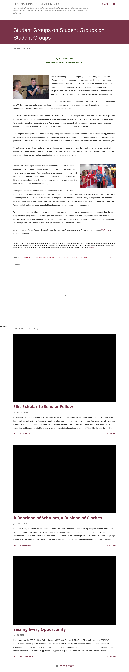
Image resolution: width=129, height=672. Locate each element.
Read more (111, 434)
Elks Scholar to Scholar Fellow (43, 406)
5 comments (25, 434)
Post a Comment (27, 656)
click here (92, 247)
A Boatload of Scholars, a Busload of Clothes (57, 518)
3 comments (25, 545)
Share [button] (110, 257)
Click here (105, 230)
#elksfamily (25, 257)
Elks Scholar (60, 257)
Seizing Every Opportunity (39, 629)
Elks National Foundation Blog (36, 3)
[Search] (105, 4)
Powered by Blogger (64, 666)
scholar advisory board (77, 257)
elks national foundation (42, 257)
